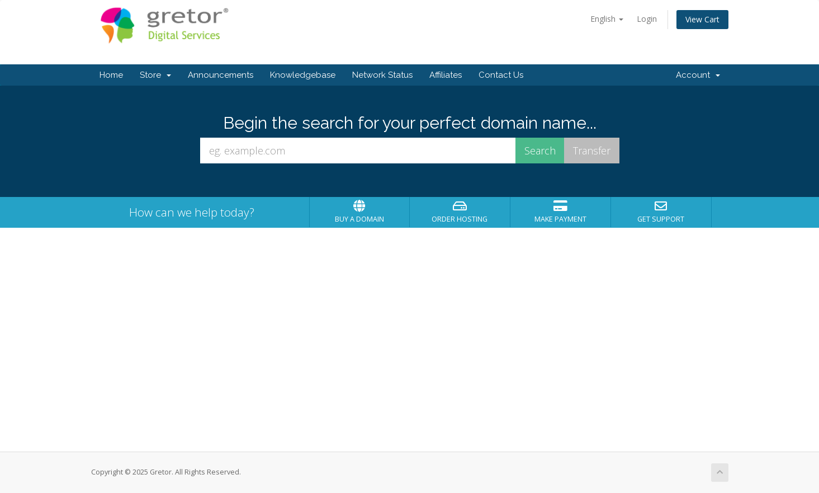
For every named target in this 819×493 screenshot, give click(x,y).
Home (111, 75)
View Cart (702, 19)
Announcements (220, 75)
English (606, 18)
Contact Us (501, 75)
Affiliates (445, 75)
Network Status (382, 75)
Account (698, 75)
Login (647, 18)
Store (155, 75)
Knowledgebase (302, 75)
